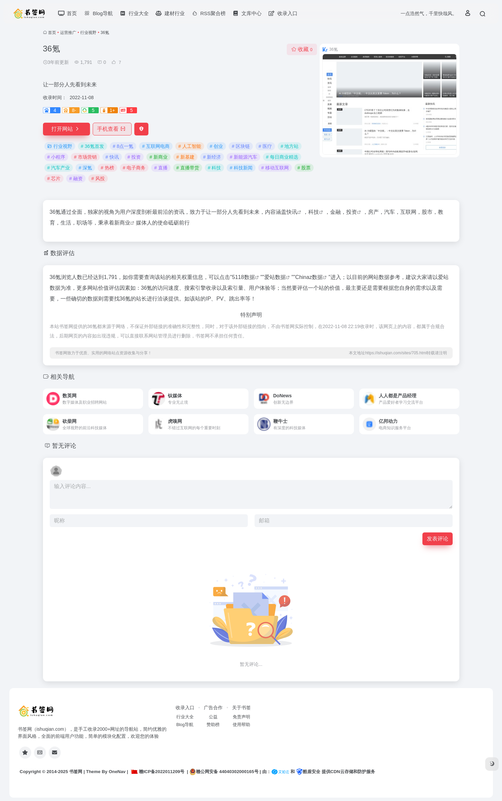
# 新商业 (158, 157)
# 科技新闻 (241, 167)
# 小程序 (56, 157)
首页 (52, 32)
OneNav (117, 771)
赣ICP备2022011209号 (157, 771)
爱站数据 (275, 277)
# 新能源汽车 (243, 157)
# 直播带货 (187, 167)
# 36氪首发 (92, 146)
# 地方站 (290, 146)
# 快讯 (112, 157)
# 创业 (216, 146)
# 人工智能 (189, 146)
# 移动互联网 (275, 167)
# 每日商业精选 (282, 157)
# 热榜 (107, 167)
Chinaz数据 (309, 277)
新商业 (122, 223)
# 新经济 (212, 157)
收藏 (301, 49)
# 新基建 (185, 157)
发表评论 (437, 539)
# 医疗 (265, 146)
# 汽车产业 (58, 167)
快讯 (291, 212)
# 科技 (214, 167)
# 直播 (161, 167)
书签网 (75, 771)
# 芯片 (54, 178)
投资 (351, 212)
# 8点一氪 (123, 146)
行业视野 (88, 32)
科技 (313, 212)
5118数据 (243, 277)
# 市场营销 (85, 157)
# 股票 (304, 167)
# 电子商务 (134, 167)
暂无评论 (64, 445)
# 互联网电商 (156, 146)
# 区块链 (241, 146)
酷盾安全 (308, 771)
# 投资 (134, 157)
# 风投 (98, 178)
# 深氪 (85, 167)
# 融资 (76, 178)
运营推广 (68, 32)
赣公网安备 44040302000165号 (223, 771)
